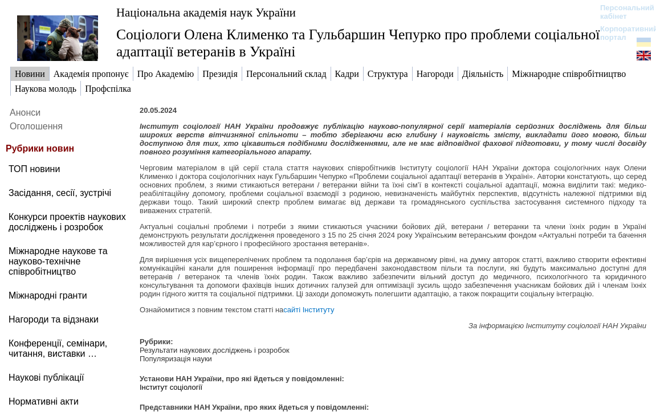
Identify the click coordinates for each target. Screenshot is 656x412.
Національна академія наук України (206, 12)
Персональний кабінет (621, 12)
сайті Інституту (308, 309)
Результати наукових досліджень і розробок (215, 350)
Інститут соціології (171, 387)
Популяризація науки (176, 358)
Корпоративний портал (621, 33)
